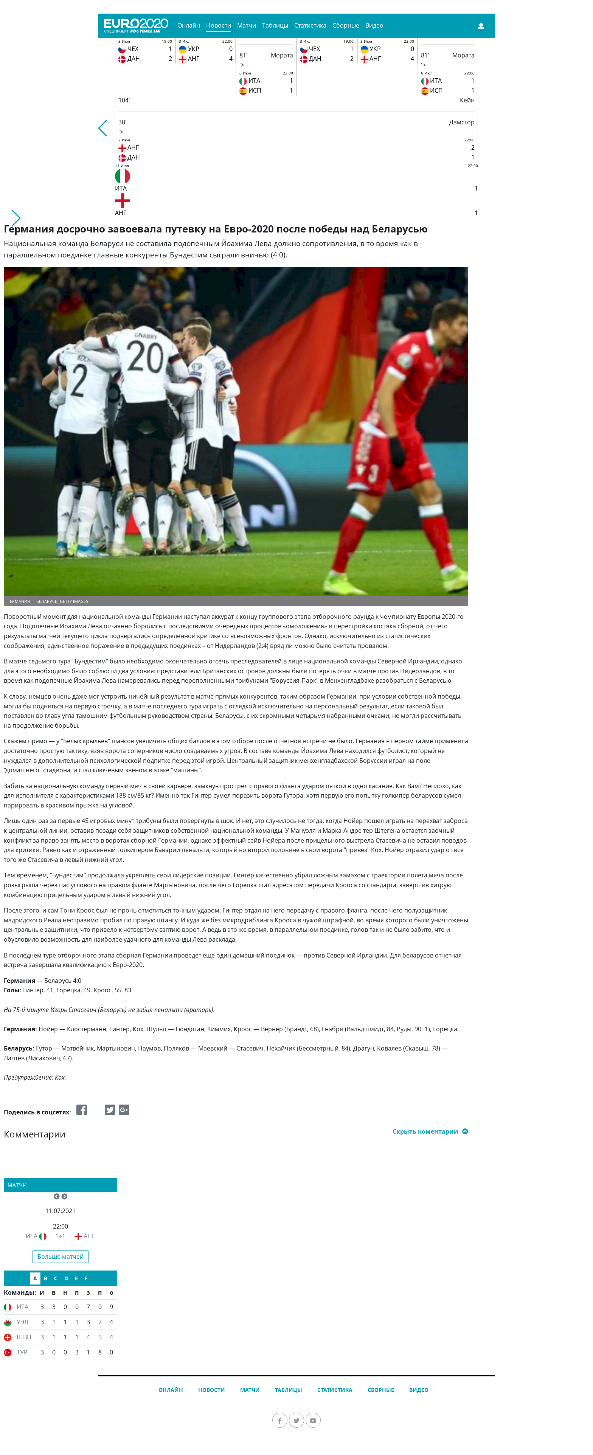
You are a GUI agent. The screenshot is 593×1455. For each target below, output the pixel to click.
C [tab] (55, 1278)
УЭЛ (22, 1322)
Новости (218, 25)
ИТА (31, 1236)
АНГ (89, 1236)
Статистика (310, 25)
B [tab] (45, 1278)
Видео (374, 25)
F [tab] (86, 1278)
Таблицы (275, 25)
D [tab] (66, 1278)
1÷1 (60, 1236)
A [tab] (35, 1278)
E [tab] (76, 1278)
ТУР (22, 1352)
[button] (103, 128)
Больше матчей (60, 1256)
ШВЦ (24, 1337)
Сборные (345, 25)
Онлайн (188, 25)
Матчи (246, 25)
